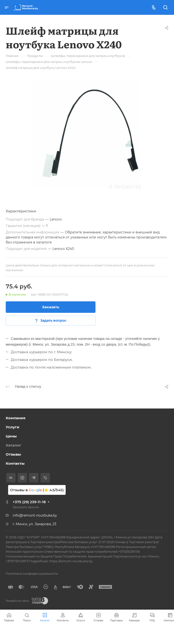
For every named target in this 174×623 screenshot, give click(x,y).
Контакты (15, 463)
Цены (11, 436)
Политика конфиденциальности (32, 573)
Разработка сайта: (17, 600)
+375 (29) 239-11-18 (29, 502)
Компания (15, 418)
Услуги (12, 427)
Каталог (13, 445)
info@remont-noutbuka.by (35, 515)
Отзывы (13, 454)
